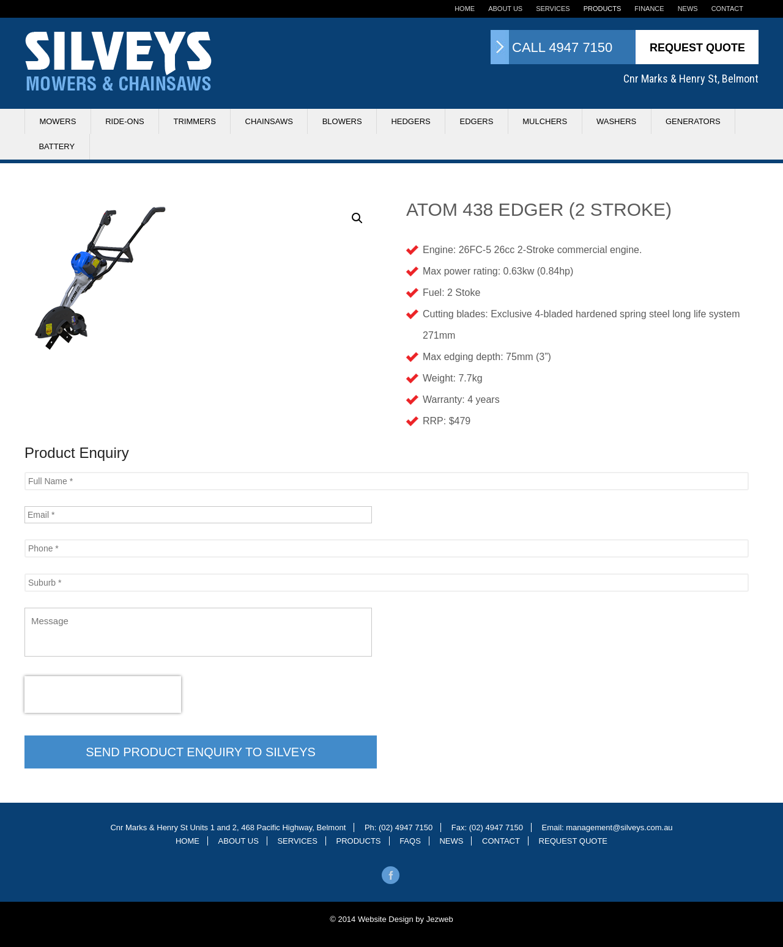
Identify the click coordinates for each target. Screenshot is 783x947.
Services (553, 8)
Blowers (342, 121)
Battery (57, 146)
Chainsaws (269, 121)
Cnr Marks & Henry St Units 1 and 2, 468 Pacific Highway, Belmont (228, 827)
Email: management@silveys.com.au (607, 827)
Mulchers (544, 121)
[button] (357, 218)
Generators (693, 121)
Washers (616, 121)
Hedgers (410, 121)
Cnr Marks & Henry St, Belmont (691, 78)
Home (465, 8)
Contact (727, 8)
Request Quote (697, 48)
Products (603, 8)
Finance (649, 8)
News (688, 8)
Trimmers (194, 121)
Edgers (477, 121)
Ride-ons (124, 121)
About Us (505, 8)
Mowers (57, 121)
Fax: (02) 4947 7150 (487, 827)
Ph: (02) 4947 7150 (398, 827)
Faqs (410, 841)
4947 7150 (580, 47)
